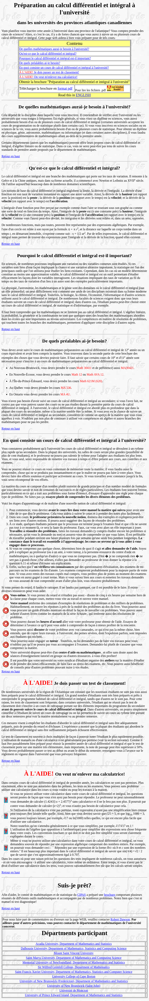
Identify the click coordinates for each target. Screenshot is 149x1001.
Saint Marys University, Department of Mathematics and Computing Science (73, 957)
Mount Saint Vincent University (74, 953)
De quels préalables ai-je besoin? (39, 63)
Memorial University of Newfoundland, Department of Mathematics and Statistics (74, 962)
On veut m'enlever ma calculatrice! (48, 77)
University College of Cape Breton (73, 976)
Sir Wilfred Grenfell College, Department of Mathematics (74, 967)
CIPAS (81, 894)
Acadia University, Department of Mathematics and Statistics (74, 943)
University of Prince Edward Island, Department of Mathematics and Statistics (73, 995)
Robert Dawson (120, 919)
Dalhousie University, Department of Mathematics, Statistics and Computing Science (74, 948)
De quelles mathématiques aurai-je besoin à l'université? (54, 49)
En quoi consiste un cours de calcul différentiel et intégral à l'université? (64, 67)
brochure (110, 894)
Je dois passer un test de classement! (49, 72)
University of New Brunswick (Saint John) (73, 985)
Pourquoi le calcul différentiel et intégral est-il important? (55, 58)
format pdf (65, 88)
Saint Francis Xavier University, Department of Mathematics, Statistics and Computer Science (73, 971)
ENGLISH (83, 95)
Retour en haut (11, 156)
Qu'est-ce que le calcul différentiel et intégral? (47, 53)
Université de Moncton (73, 990)
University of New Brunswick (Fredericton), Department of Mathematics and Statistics (74, 981)
